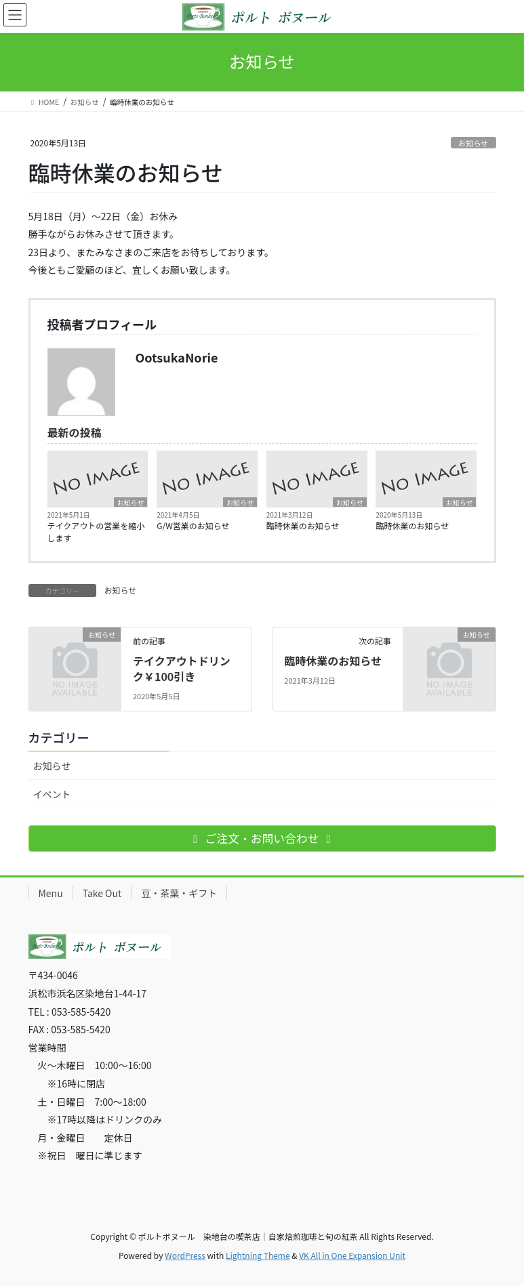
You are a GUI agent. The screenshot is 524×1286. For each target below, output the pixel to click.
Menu (51, 893)
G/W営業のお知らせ (193, 525)
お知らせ (473, 143)
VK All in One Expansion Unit (352, 1255)
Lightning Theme (258, 1255)
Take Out (102, 893)
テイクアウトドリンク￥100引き (181, 668)
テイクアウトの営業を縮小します (96, 531)
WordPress (185, 1255)
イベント (52, 794)
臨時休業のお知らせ (303, 525)
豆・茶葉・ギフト (179, 893)
